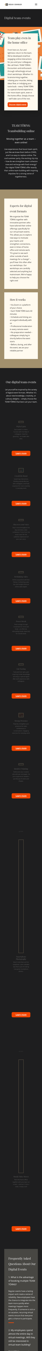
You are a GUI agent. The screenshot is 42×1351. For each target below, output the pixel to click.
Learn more (21, 453)
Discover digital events (17, 104)
